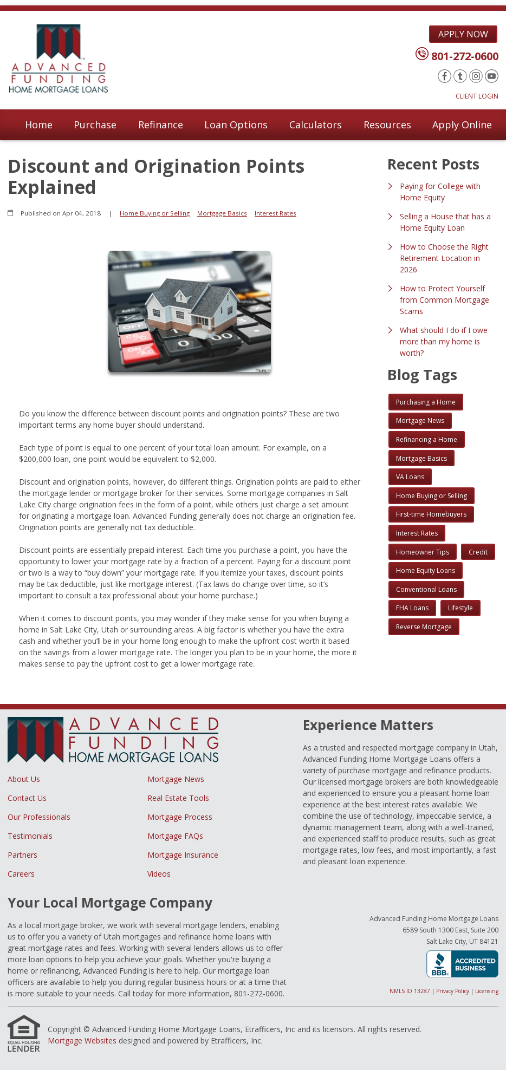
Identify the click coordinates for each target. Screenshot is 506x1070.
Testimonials (30, 836)
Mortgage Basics (222, 213)
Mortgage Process (179, 817)
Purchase (95, 124)
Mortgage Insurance (182, 855)
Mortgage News (175, 779)
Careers (21, 874)
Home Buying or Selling (155, 213)
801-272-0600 (464, 56)
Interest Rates (275, 213)
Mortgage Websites (82, 1040)
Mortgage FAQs (175, 836)
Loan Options (236, 124)
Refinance (160, 124)
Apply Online (462, 124)
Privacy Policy (452, 991)
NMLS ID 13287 (410, 991)
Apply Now (463, 34)
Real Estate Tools (178, 798)
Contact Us (27, 798)
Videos (159, 874)
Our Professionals (39, 817)
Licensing (486, 991)
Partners (22, 855)
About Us (24, 779)
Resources (387, 124)
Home (39, 124)
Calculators (315, 124)
